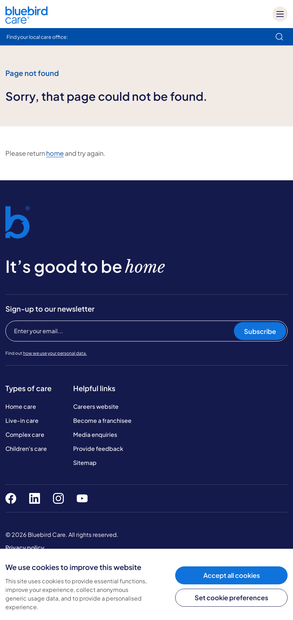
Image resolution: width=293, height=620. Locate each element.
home (55, 153)
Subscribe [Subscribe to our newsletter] (260, 331)
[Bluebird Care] (26, 21)
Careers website (96, 406)
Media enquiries (95, 434)
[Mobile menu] (280, 14)
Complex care (24, 434)
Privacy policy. (25, 547)
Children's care (26, 448)
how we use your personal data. (55, 353)
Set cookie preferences (231, 597)
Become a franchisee (102, 420)
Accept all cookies (231, 575)
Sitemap (85, 462)
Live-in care (22, 420)
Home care (20, 406)
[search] (279, 36)
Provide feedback (98, 448)
